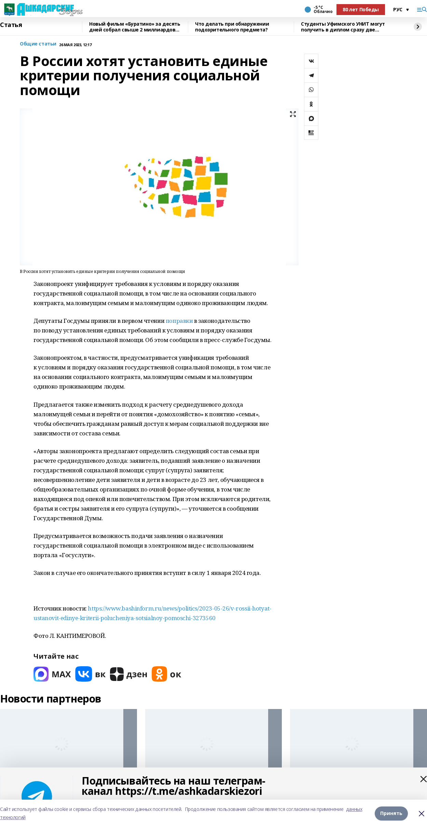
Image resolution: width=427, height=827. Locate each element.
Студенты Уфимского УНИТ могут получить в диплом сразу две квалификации (343, 26)
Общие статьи (38, 44)
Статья (11, 25)
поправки (179, 321)
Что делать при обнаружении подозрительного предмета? (232, 26)
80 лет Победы (361, 9)
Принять (391, 813)
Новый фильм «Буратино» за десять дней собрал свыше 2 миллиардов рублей (134, 26)
